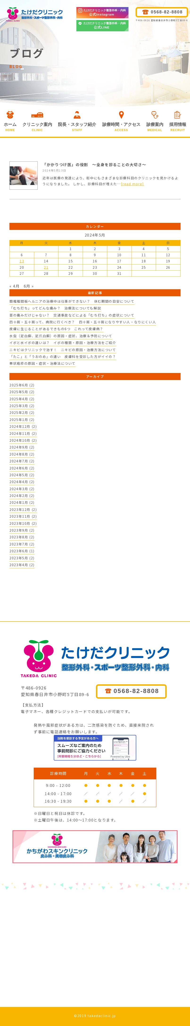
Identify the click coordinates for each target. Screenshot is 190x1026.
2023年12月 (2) (23, 509)
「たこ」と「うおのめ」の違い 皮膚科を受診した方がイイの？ (62, 356)
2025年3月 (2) (22, 405)
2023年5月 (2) (22, 558)
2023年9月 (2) (22, 530)
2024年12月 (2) (23, 426)
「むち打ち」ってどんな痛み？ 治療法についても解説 (55, 308)
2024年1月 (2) (22, 502)
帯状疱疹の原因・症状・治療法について (42, 363)
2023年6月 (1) (22, 551)
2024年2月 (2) (22, 495)
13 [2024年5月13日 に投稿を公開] (22, 261)
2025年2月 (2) (22, 412)
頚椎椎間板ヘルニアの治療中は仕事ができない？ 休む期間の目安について (71, 301)
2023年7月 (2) (22, 544)
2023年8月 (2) (22, 537)
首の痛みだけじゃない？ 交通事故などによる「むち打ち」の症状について (71, 315)
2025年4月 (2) (22, 399)
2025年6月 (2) (22, 385)
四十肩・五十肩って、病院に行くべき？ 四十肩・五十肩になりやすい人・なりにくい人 (82, 322)
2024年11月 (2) (23, 433)
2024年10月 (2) (23, 440)
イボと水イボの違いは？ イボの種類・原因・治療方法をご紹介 (62, 342)
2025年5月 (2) (22, 391)
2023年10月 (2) (23, 523)
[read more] (132, 183)
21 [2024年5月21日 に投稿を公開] (46, 267)
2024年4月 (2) (22, 481)
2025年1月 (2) (22, 419)
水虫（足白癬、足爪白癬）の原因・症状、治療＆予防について (60, 335)
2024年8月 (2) (22, 454)
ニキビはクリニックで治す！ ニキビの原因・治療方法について (62, 349)
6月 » (29, 286)
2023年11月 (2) (23, 516)
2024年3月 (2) (22, 488)
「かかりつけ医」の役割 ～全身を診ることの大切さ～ (94, 164)
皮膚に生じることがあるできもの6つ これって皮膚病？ (56, 328)
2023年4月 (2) (22, 564)
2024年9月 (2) (22, 447)
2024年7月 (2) (22, 461)
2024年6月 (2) (22, 468)
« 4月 (14, 286)
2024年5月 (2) (22, 475)
